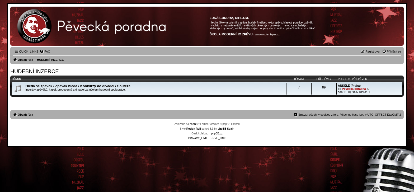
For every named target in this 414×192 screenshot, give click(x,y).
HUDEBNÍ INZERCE (34, 71)
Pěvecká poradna (354, 88)
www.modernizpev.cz (267, 34)
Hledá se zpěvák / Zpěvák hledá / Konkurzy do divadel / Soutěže (77, 86)
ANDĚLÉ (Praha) (349, 85)
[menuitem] (45, 51)
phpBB (193, 124)
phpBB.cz (217, 133)
